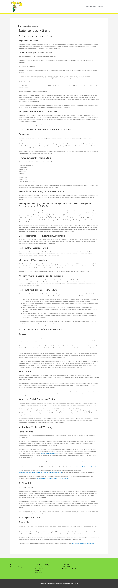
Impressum (13, 565)
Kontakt (100, 6)
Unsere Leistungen (91, 6)
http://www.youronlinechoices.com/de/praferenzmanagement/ (52, 478)
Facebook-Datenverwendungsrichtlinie (50, 453)
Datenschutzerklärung (16, 567)
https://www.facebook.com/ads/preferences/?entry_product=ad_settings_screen (40, 472)
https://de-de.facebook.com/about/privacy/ (84, 467)
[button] (106, 6)
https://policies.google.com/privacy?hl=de (83, 543)
